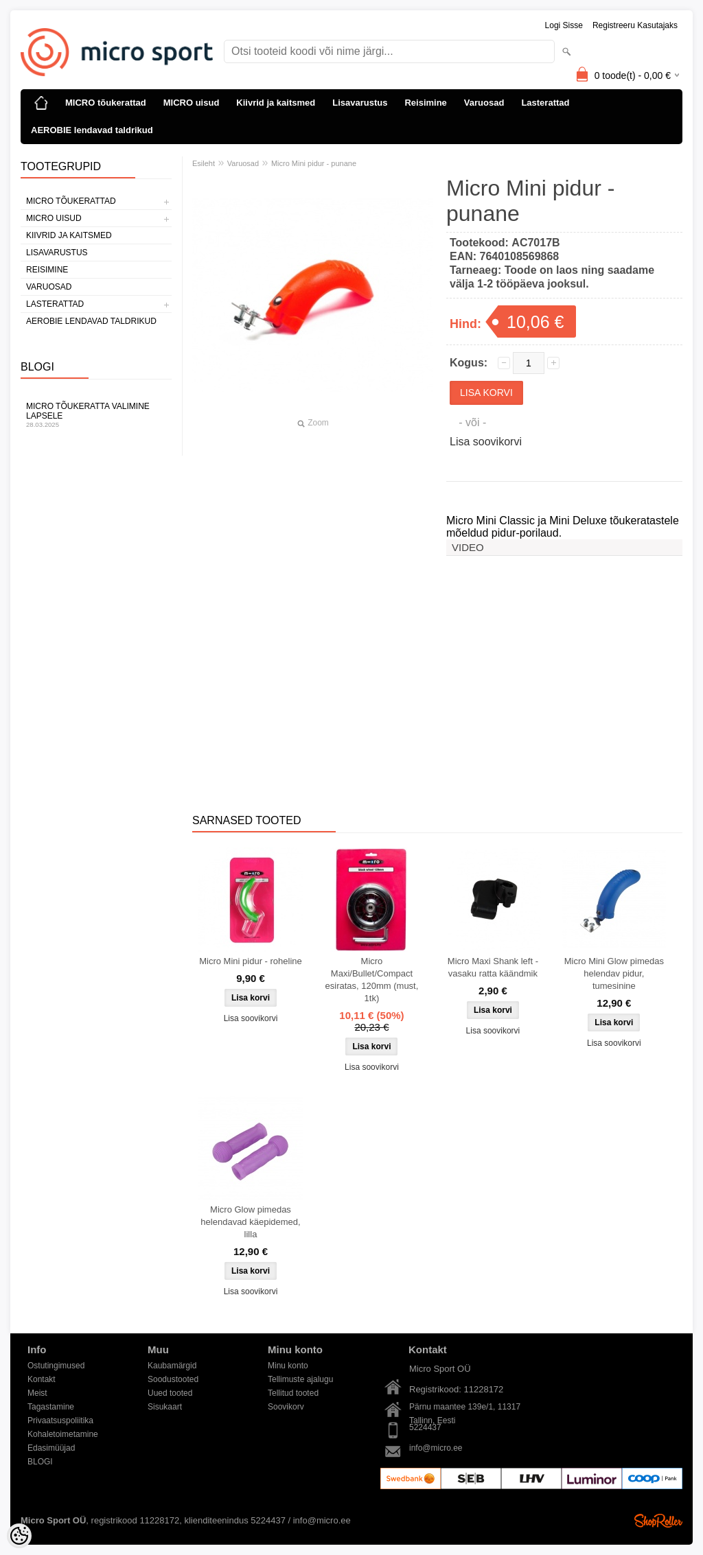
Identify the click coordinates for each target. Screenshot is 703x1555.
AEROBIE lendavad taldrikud (92, 130)
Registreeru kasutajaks (635, 25)
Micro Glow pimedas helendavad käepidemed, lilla (250, 1221)
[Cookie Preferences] (19, 1535)
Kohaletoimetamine (62, 1434)
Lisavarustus (359, 102)
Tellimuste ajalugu (300, 1379)
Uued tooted (170, 1393)
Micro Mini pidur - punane (313, 163)
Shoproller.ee (658, 1521)
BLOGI (40, 1461)
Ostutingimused (55, 1365)
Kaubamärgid (172, 1365)
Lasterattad (545, 102)
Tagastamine (50, 1407)
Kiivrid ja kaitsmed (275, 102)
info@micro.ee (436, 1448)
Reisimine (425, 102)
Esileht (203, 163)
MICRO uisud (191, 102)
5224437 (425, 1427)
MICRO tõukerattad (105, 102)
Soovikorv (286, 1407)
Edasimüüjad (51, 1448)
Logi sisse (564, 25)
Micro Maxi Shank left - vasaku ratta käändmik (493, 967)
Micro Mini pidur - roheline (250, 961)
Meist (37, 1393)
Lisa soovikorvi (486, 441)
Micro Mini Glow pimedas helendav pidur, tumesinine (614, 973)
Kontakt (41, 1379)
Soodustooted (173, 1379)
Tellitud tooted (293, 1393)
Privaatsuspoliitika (60, 1420)
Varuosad (484, 102)
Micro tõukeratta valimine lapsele (96, 414)
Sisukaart (165, 1407)
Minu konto (288, 1365)
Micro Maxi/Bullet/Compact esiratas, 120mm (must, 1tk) (372, 979)
